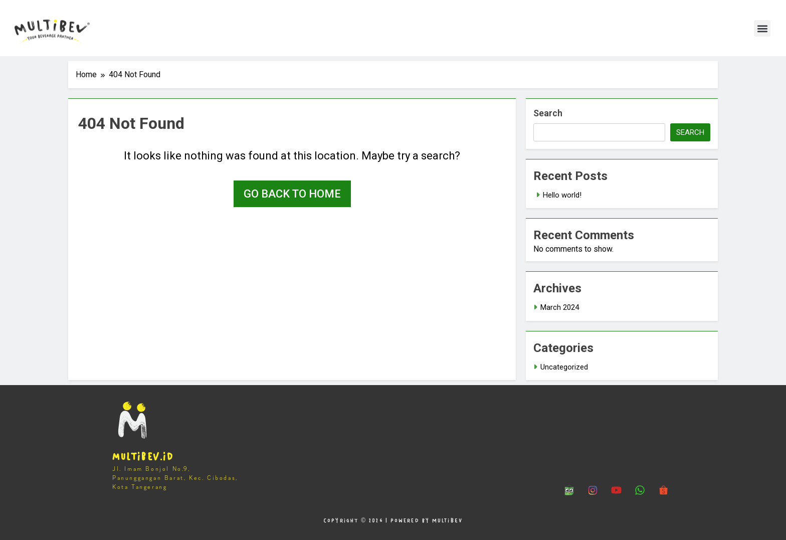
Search (547, 113)
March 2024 (559, 307)
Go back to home (292, 194)
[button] (762, 28)
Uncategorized (564, 367)
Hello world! (562, 195)
